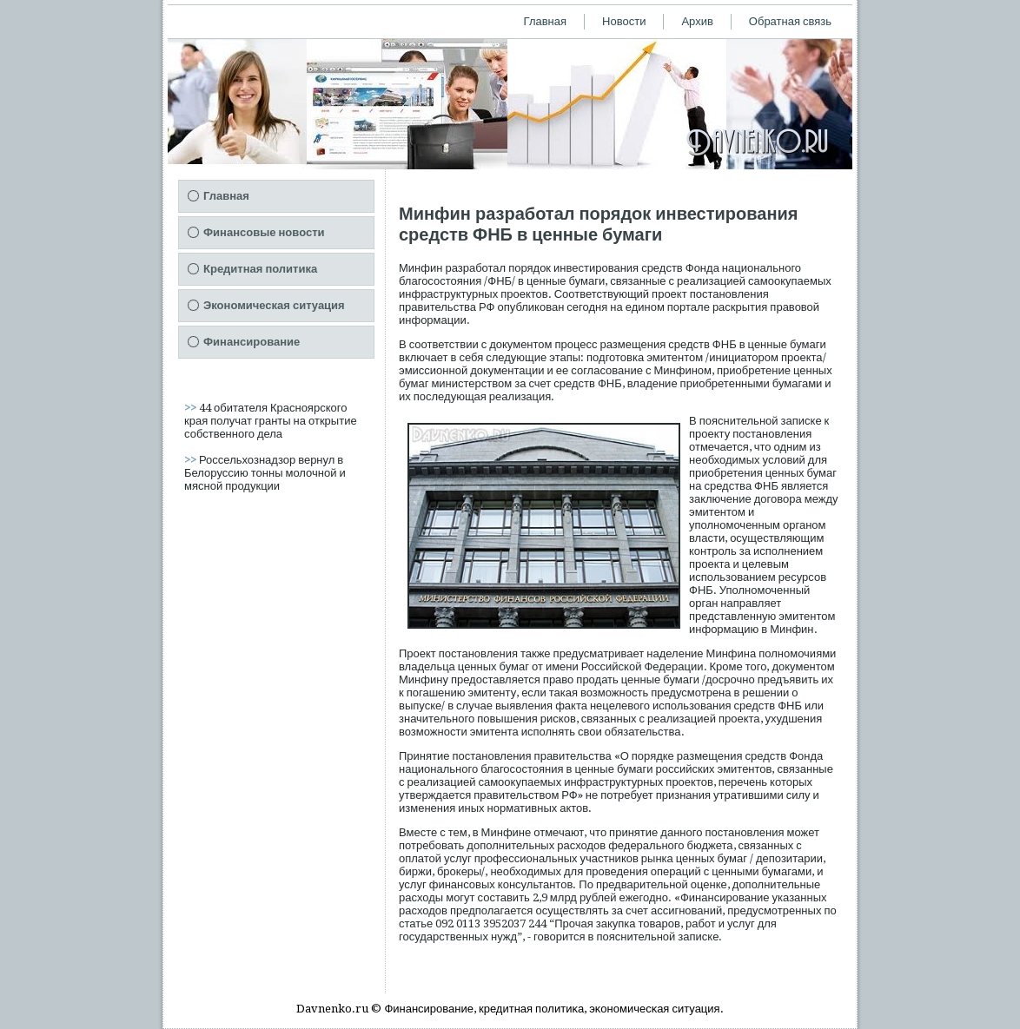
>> (191, 407)
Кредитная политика (260, 268)
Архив (696, 21)
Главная (545, 21)
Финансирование (251, 341)
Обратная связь (790, 21)
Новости (624, 21)
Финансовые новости (264, 232)
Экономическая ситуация (274, 305)
